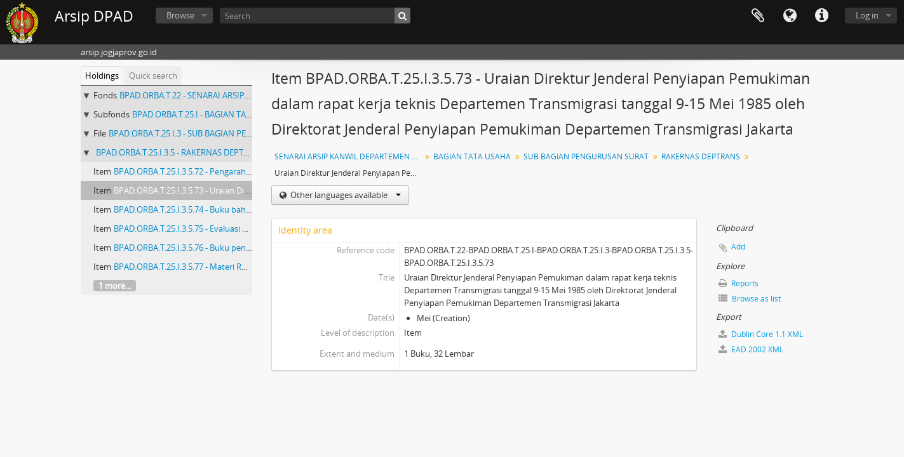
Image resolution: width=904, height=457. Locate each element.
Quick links (821, 16)
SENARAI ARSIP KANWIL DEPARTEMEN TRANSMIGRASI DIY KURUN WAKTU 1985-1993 (349, 156)
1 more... (114, 285)
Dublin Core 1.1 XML (760, 334)
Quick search (153, 75)
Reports (738, 283)
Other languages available (344, 195)
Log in (867, 15)
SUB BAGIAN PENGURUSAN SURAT (586, 156)
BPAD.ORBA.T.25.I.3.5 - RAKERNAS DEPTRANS (180, 152)
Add (738, 246)
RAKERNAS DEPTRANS (700, 156)
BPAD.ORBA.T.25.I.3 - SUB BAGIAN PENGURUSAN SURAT (213, 133)
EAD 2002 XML (750, 349)
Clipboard (758, 16)
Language (790, 16)
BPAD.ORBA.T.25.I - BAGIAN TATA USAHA (208, 114)
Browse (180, 15)
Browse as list (749, 298)
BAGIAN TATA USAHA (472, 156)
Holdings (102, 75)
